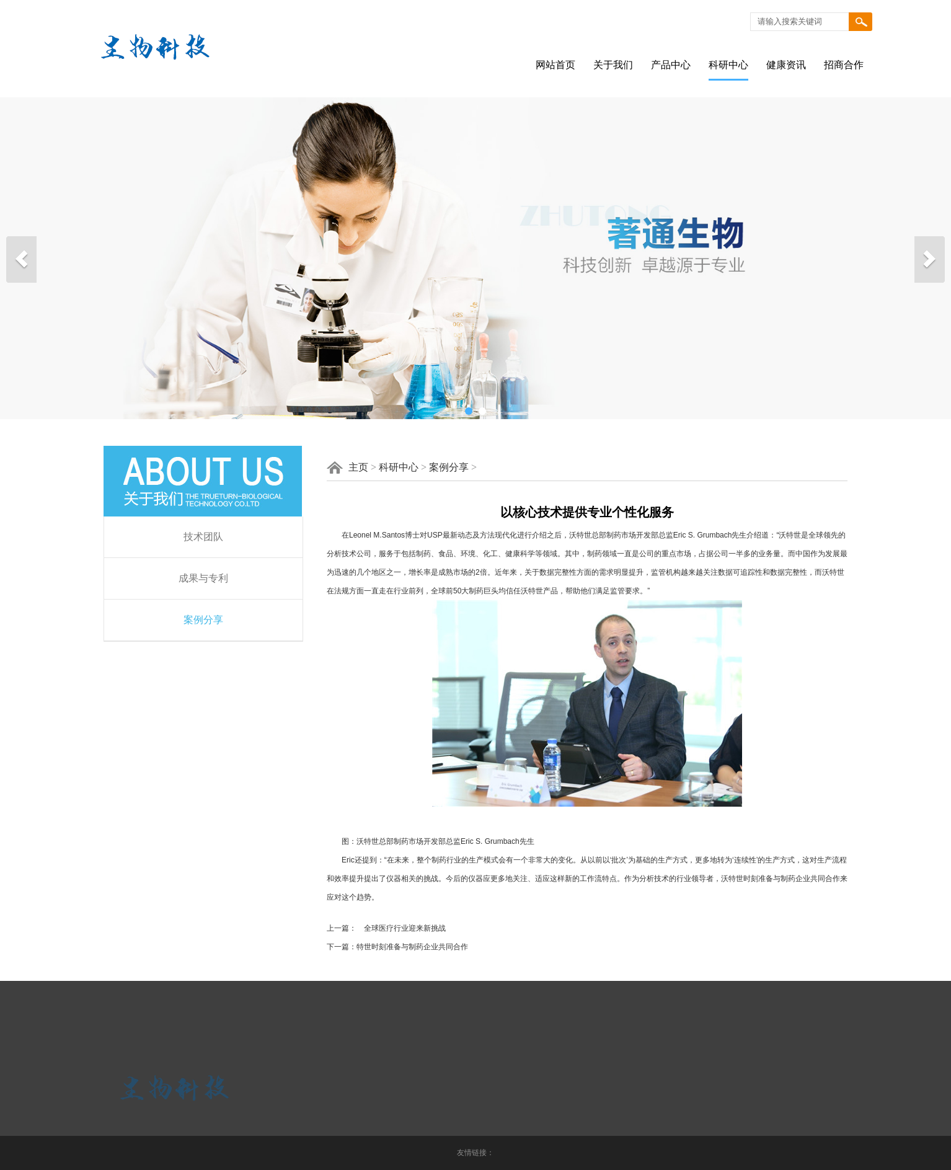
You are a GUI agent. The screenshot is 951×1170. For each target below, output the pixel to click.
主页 (358, 467)
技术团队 (203, 536)
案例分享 (203, 619)
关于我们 (613, 65)
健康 (512, 553)
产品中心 (671, 65)
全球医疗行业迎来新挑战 (401, 928)
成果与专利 (203, 578)
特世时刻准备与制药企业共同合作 (412, 946)
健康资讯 (786, 65)
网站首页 (555, 65)
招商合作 (844, 65)
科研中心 (728, 65)
